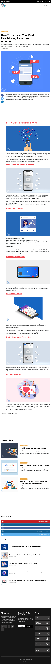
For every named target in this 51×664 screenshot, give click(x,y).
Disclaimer (34, 660)
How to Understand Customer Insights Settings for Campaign (26, 572)
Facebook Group (13, 374)
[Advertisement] (25, 18)
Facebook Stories (14, 294)
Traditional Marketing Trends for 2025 (33, 448)
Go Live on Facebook (15, 256)
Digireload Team (5, 48)
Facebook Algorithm (13, 413)
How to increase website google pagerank (34, 465)
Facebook (4, 413)
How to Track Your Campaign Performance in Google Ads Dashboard (27, 580)
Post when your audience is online (21, 123)
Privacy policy (23, 660)
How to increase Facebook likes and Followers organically (25, 546)
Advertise (8, 1)
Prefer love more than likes (18, 337)
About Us (3, 1)
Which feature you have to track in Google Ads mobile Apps (25, 554)
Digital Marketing (4, 31)
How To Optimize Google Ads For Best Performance (23, 563)
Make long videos (14, 208)
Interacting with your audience (20, 165)
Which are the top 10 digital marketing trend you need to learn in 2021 (33, 482)
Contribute (29, 660)
